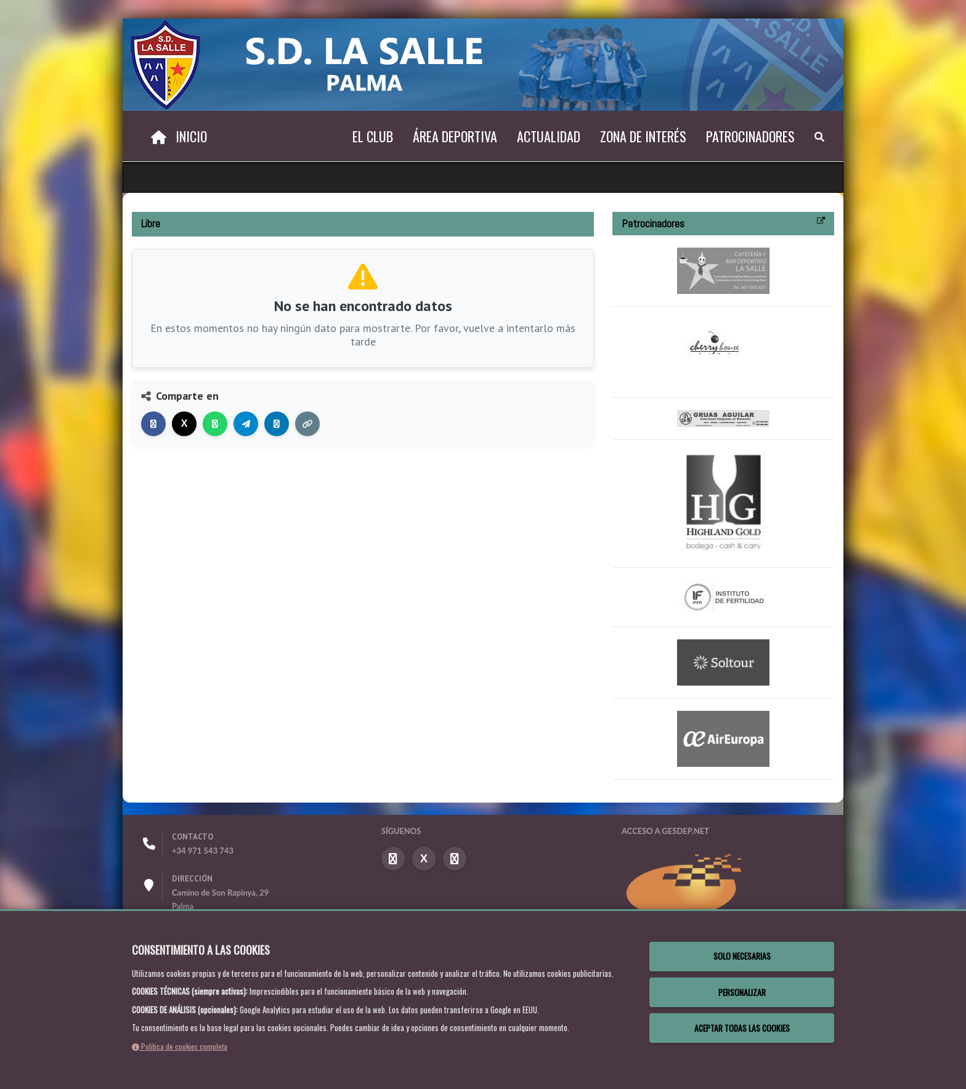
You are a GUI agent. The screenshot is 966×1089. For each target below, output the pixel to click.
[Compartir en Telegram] (245, 423)
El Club (372, 136)
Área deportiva (455, 136)
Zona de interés (643, 136)
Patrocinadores (750, 136)
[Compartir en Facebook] (153, 423)
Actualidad (548, 136)
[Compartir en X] (184, 423)
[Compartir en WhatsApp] (215, 423)
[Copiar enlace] (307, 423)
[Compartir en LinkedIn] (276, 423)
